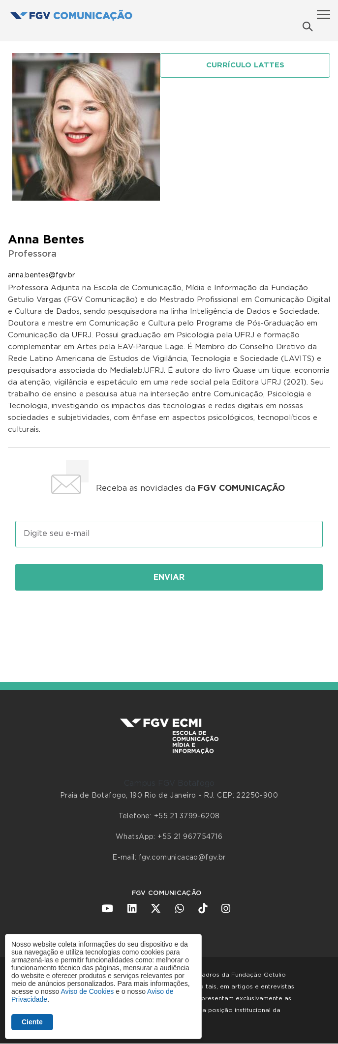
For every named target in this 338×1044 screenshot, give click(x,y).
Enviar (169, 577)
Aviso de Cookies (87, 991)
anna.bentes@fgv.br (41, 275)
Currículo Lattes (245, 65)
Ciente (32, 1022)
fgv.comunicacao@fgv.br (182, 857)
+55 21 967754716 (189, 837)
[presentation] (169, 625)
